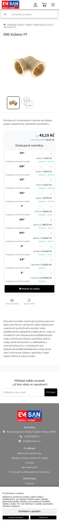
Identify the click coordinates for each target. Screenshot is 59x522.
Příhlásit (51, 392)
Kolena (29, 24)
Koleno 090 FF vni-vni (43, 24)
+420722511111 (31, 436)
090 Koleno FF (9, 27)
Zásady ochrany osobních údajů (29, 458)
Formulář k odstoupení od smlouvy (29, 472)
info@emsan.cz (31, 441)
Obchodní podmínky (29, 453)
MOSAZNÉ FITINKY (15, 24)
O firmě (29, 483)
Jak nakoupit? (29, 467)
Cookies (29, 462)
